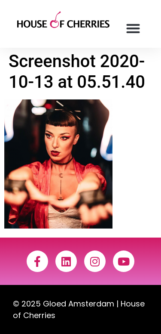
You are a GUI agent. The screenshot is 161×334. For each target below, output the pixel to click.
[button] (133, 28)
